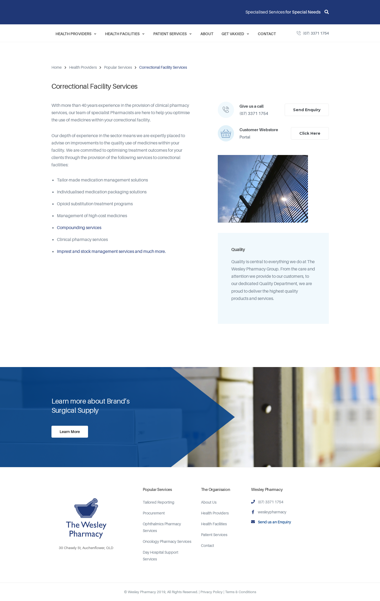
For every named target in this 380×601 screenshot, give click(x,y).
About (206, 33)
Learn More (70, 431)
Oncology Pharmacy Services (167, 541)
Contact (267, 33)
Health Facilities (125, 33)
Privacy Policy (211, 592)
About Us (208, 502)
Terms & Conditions (240, 592)
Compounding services (79, 227)
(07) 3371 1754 (316, 33)
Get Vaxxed (236, 33)
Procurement (154, 513)
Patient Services (172, 33)
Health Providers (76, 33)
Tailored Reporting (158, 502)
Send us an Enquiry (274, 522)
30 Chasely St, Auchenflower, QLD (86, 548)
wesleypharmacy (272, 512)
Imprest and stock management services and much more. (111, 251)
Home (56, 67)
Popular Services (118, 67)
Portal (244, 136)
